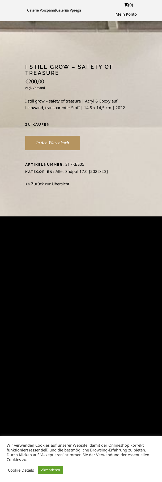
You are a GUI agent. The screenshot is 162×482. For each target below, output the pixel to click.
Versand (39, 88)
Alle (59, 171)
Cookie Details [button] (21, 470)
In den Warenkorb (52, 143)
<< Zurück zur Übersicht (47, 183)
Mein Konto (126, 14)
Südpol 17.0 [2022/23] (86, 171)
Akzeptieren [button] (50, 469)
